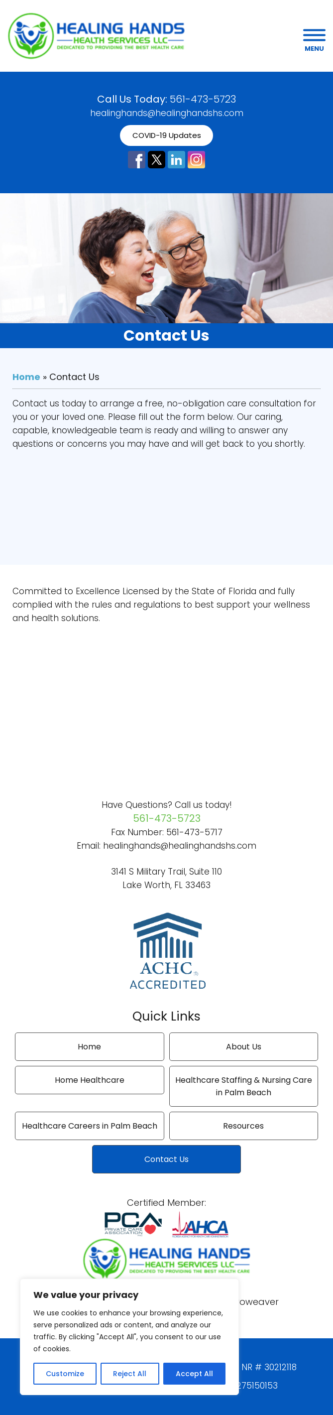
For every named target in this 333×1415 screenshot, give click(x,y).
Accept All (194, 1374)
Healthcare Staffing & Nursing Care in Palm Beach (243, 1086)
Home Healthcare (89, 1080)
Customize (65, 1374)
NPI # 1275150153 (243, 1386)
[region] (129, 1337)
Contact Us (166, 1159)
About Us (243, 1046)
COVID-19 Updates (166, 135)
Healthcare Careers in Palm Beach (89, 1126)
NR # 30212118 (269, 1367)
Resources (243, 1126)
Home (26, 377)
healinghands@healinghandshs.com (166, 113)
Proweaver (254, 1301)
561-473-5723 (203, 99)
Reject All (129, 1374)
